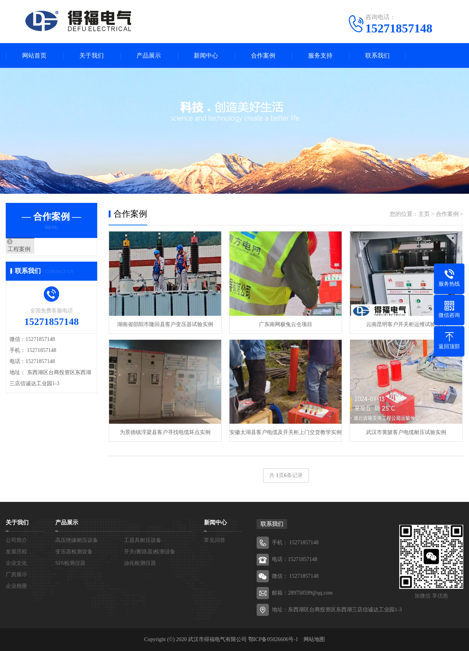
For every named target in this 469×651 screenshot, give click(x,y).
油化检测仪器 (140, 563)
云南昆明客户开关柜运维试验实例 (406, 324)
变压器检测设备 (74, 552)
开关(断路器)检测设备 (149, 552)
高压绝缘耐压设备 (76, 540)
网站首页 (34, 55)
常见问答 (214, 540)
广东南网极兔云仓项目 (285, 324)
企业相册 (16, 586)
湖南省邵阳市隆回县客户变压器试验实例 (165, 324)
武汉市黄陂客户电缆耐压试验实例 (406, 432)
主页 (424, 214)
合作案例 (263, 55)
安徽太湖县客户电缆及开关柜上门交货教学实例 (286, 432)
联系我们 (377, 55)
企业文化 (16, 563)
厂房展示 (16, 574)
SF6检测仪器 (70, 563)
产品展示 (149, 55)
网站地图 (314, 639)
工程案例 (35, 249)
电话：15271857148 (294, 559)
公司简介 (16, 540)
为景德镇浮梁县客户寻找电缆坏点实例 (165, 432)
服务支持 (320, 55)
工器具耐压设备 (142, 540)
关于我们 (91, 55)
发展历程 (16, 552)
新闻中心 (206, 55)
